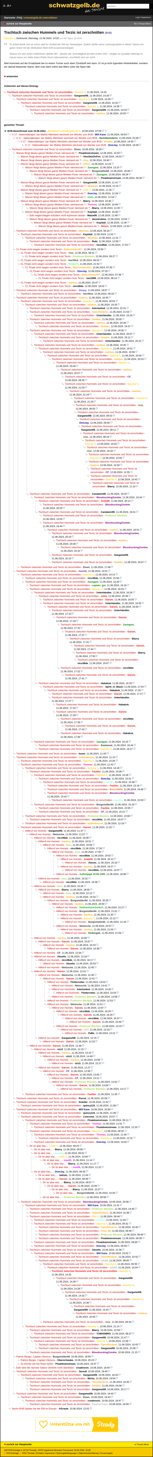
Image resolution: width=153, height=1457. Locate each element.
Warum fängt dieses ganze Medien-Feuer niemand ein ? (46, 153)
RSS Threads (27, 1453)
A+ (9, 6)
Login (137, 17)
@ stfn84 (78, 38)
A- (4, 5)
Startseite (10, 17)
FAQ (20, 17)
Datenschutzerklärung (88, 1453)
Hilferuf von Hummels (63, 989)
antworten (12, 76)
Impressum (50, 1453)
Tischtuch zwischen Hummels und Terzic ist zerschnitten (42, 95)
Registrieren (146, 17)
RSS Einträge (11, 1453)
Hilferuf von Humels (35, 830)
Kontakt (39, 1453)
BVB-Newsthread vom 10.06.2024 (26, 131)
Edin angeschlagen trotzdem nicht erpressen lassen (57, 215)
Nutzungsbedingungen (66, 1453)
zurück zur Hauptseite (19, 23)
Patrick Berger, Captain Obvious (33, 1356)
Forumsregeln (106, 1453)
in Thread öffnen (143, 24)
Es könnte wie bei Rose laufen (37, 1363)
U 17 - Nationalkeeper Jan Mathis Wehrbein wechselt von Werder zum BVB (52, 134)
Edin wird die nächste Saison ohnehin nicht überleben (45, 1367)
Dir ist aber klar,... (39, 1145)
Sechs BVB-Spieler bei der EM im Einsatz (34, 1408)
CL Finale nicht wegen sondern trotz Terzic (39, 249)
